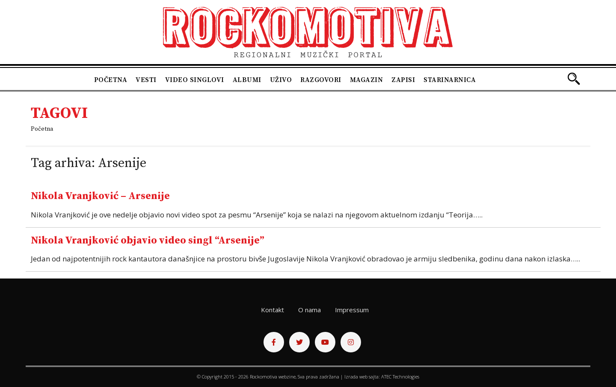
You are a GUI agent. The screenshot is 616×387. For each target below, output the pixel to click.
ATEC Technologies (400, 376)
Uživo (281, 80)
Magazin (366, 80)
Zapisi (403, 80)
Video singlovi (194, 80)
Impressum (352, 309)
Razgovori (320, 80)
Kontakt (272, 309)
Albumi (247, 80)
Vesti (146, 80)
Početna (110, 80)
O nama (309, 309)
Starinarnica (450, 80)
